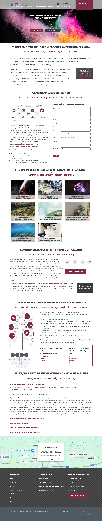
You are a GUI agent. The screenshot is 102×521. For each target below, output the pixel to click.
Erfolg (11, 11)
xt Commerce (73, 358)
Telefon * (55, 141)
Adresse (55, 123)
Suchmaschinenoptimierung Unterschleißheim (23, 146)
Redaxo (43, 358)
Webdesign (13, 486)
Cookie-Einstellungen (86, 514)
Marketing (13, 482)
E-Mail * (55, 145)
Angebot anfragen (77, 495)
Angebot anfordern (75, 271)
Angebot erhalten (15, 501)
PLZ (54, 126)
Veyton (71, 360)
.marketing (46, 490)
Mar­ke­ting (19, 11)
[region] (51, 21)
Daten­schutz (23, 512)
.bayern (45, 482)
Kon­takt (33, 512)
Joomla (43, 363)
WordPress (44, 356)
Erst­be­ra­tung (65, 11)
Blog (57, 11)
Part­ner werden (43, 512)
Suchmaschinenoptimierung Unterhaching (22, 144)
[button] (51, 21)
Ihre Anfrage (56, 108)
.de (43, 479)
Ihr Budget (56, 148)
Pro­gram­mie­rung (40, 11)
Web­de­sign (28, 11)
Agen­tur (50, 11)
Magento (72, 363)
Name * (55, 137)
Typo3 (43, 360)
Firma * (55, 119)
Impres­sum (13, 512)
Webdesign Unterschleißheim (58, 283)
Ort (53, 130)
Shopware (72, 356)
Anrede (55, 134)
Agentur (12, 494)
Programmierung (15, 490)
